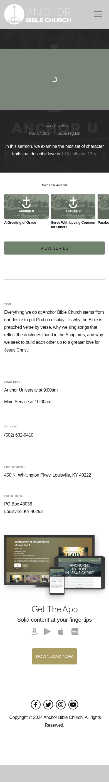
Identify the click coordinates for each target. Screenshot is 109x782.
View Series (55, 264)
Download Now (54, 673)
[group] (26, 228)
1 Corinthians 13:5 (78, 170)
